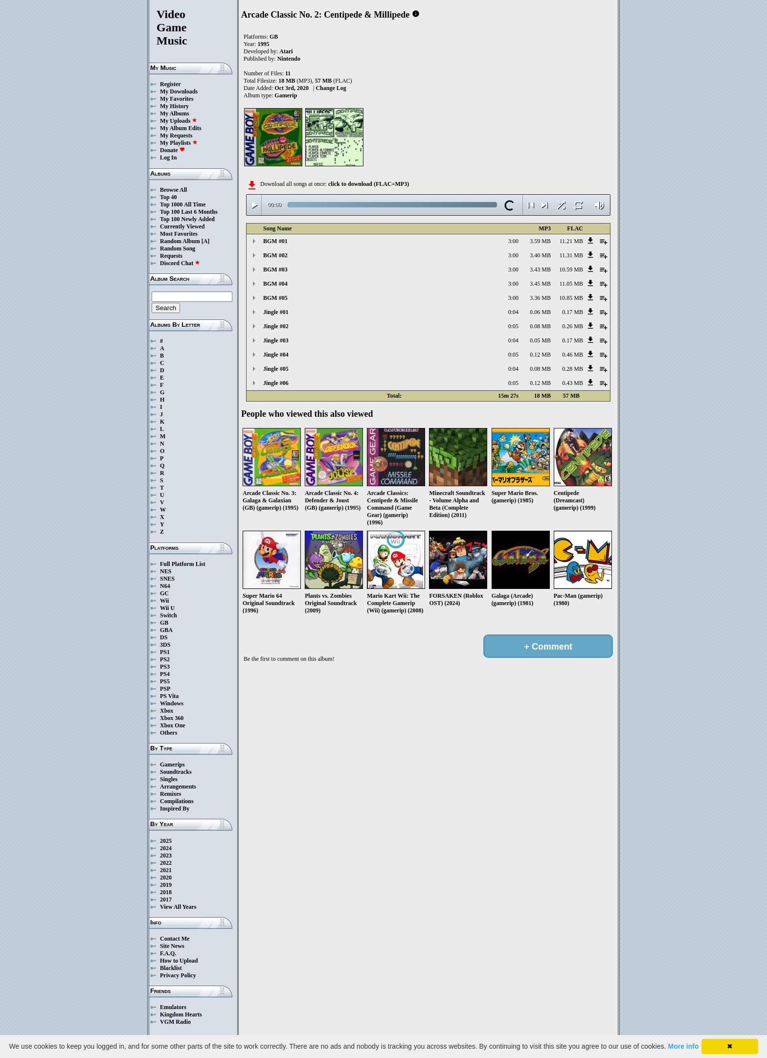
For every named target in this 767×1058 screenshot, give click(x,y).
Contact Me (174, 938)
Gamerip (285, 95)
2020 (166, 877)
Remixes (170, 793)
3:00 (513, 241)
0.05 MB (540, 340)
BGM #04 (275, 283)
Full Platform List (182, 564)
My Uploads (178, 120)
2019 (166, 884)
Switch (168, 615)
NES (165, 571)
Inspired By (174, 808)
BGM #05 (275, 297)
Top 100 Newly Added (187, 219)
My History (174, 106)
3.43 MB (540, 269)
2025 (166, 840)
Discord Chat (180, 263)
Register (170, 84)
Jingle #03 (276, 340)
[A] (206, 241)
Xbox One (172, 725)
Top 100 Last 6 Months (189, 211)
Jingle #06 (276, 383)
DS (163, 637)
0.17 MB (572, 312)
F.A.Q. (168, 953)
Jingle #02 (276, 326)
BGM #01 (275, 241)
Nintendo (288, 58)
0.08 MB (540, 326)
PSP (165, 688)
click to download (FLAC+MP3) (368, 183)
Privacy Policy (178, 975)
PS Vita (169, 696)
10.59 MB (571, 269)
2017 (166, 899)
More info (683, 1046)
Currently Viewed (182, 226)
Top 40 (168, 197)
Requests (171, 255)
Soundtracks (176, 771)
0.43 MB (572, 383)
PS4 (165, 674)
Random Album (180, 241)
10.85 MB (571, 297)
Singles (169, 779)
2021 (166, 870)
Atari (286, 51)
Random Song (177, 248)
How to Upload (179, 960)
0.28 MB (572, 368)
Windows (171, 703)
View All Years (178, 906)
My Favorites (176, 98)
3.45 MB (540, 283)
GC (164, 593)
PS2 (165, 659)
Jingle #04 (276, 354)
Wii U (167, 608)
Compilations (177, 801)
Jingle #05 (276, 368)
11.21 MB (571, 241)
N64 (165, 586)
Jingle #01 (276, 312)
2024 (166, 848)
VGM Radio (175, 1021)
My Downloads (179, 91)
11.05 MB (571, 283)
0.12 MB (540, 354)
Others (168, 732)
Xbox (166, 710)
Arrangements (178, 786)
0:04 (513, 312)
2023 (166, 855)
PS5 (165, 681)
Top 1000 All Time (182, 204)
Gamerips (172, 764)
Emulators (173, 1007)
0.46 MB (572, 354)
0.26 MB (572, 326)
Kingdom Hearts (181, 1014)
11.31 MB (571, 255)
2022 (166, 862)
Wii (164, 600)
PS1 (165, 652)
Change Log (331, 88)
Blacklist (171, 968)
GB (164, 622)
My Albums (174, 113)
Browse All (173, 189)
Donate (172, 150)
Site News (172, 946)
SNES (167, 578)
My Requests (176, 135)
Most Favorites (179, 233)
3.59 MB (540, 241)
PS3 (165, 666)
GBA (166, 630)
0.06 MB (540, 312)
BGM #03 (275, 269)
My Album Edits (181, 128)
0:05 (513, 326)
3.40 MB (540, 255)
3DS (165, 644)
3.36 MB (540, 297)
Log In (168, 157)
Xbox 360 (171, 718)
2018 (166, 892)
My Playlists (179, 142)
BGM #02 (275, 255)
